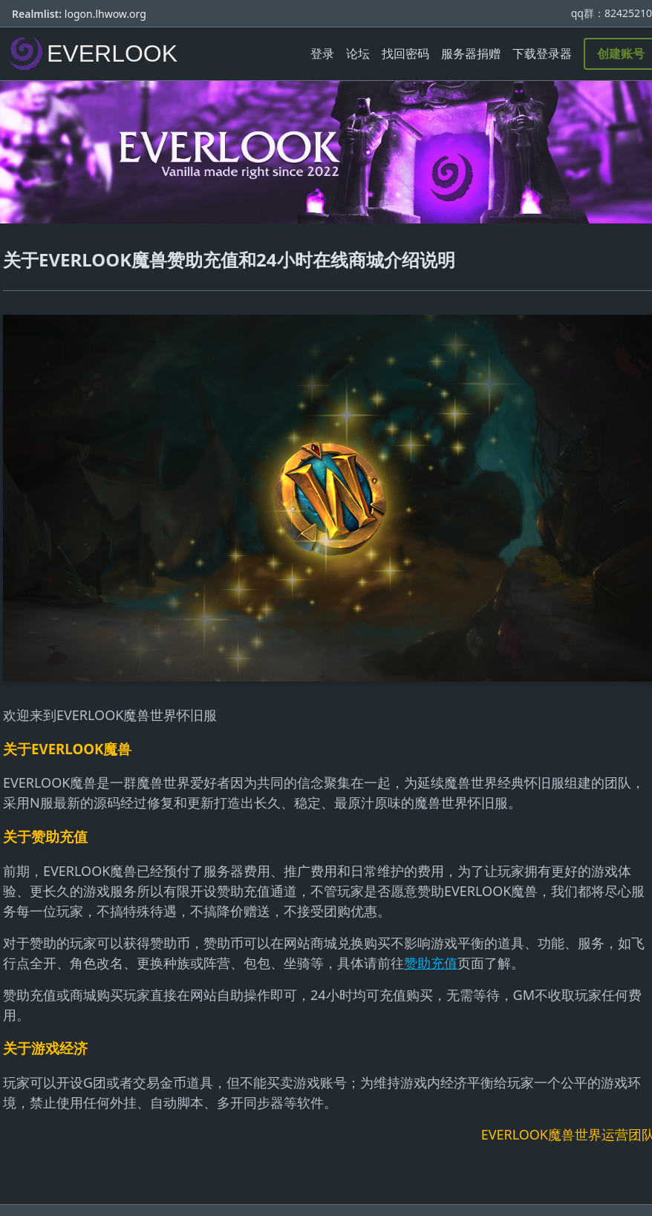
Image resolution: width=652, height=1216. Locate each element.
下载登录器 (542, 53)
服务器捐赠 (471, 53)
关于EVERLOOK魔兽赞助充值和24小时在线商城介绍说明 (229, 259)
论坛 (358, 53)
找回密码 (405, 53)
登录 (322, 53)
